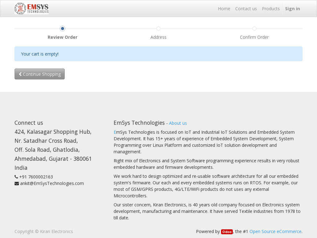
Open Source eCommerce (276, 231)
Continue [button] (40, 74)
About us (178, 123)
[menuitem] (224, 8)
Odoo (227, 232)
